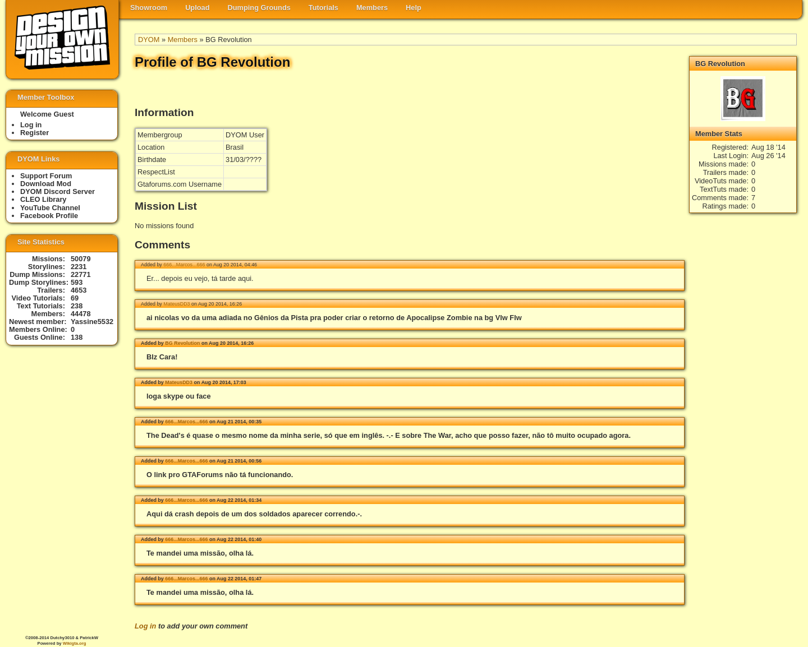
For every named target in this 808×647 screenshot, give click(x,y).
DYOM (148, 39)
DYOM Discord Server (57, 191)
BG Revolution (182, 343)
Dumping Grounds (259, 7)
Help (413, 7)
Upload (197, 7)
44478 (81, 313)
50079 (81, 259)
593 (76, 282)
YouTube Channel (50, 208)
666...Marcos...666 (184, 264)
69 (75, 298)
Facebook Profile (49, 215)
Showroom (148, 7)
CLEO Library (43, 199)
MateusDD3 (176, 304)
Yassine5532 (92, 321)
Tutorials (323, 7)
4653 (78, 290)
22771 (81, 274)
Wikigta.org (74, 643)
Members (372, 7)
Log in (145, 626)
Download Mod (45, 183)
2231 (78, 266)
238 (76, 306)
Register (34, 132)
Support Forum (46, 176)
